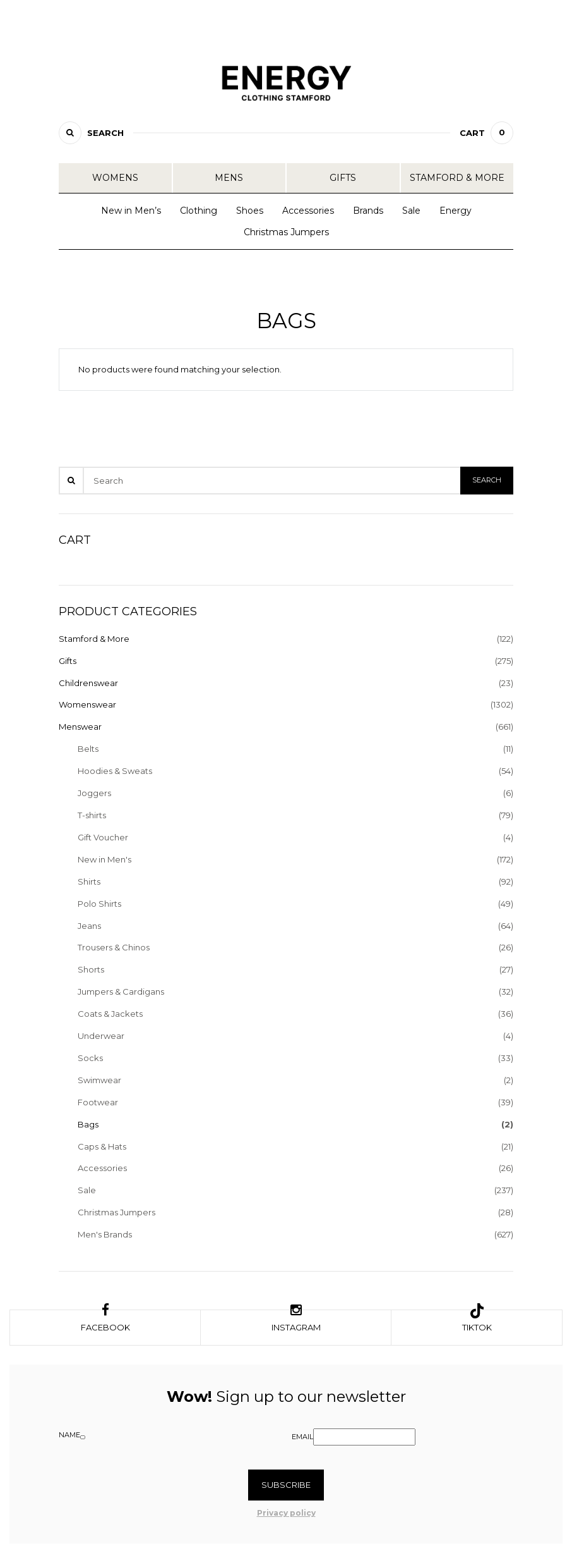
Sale (411, 210)
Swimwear (99, 1080)
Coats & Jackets (110, 1014)
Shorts (91, 969)
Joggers (94, 793)
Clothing (198, 210)
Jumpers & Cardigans (121, 991)
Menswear (80, 726)
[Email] (364, 1437)
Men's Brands (105, 1234)
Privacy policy (286, 1513)
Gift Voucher (103, 837)
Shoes (249, 210)
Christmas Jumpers (286, 232)
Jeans (89, 926)
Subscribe (286, 1485)
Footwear (98, 1102)
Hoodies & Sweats (115, 771)
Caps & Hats (102, 1146)
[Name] (82, 1437)
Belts (88, 749)
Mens (229, 177)
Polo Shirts (99, 904)
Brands (368, 210)
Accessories (308, 210)
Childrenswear (88, 683)
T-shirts (92, 815)
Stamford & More (457, 177)
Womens (115, 177)
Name (69, 1434)
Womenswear (87, 704)
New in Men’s (131, 210)
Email (302, 1436)
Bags (88, 1124)
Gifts (343, 177)
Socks (90, 1058)
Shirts (89, 881)
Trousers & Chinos (114, 947)
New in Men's (104, 859)
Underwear (101, 1036)
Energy (455, 210)
